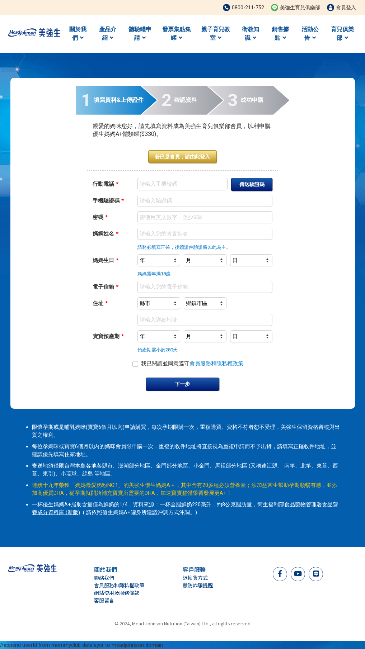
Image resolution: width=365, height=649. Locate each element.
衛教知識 (250, 33)
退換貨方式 (195, 577)
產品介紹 (107, 33)
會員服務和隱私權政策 (216, 363)
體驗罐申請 (139, 33)
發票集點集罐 (176, 33)
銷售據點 (280, 33)
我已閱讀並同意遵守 (192, 363)
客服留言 (104, 600)
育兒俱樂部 (342, 33)
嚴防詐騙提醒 (198, 585)
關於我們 (77, 33)
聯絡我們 (104, 577)
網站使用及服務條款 (116, 592)
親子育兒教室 (215, 33)
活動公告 (310, 33)
